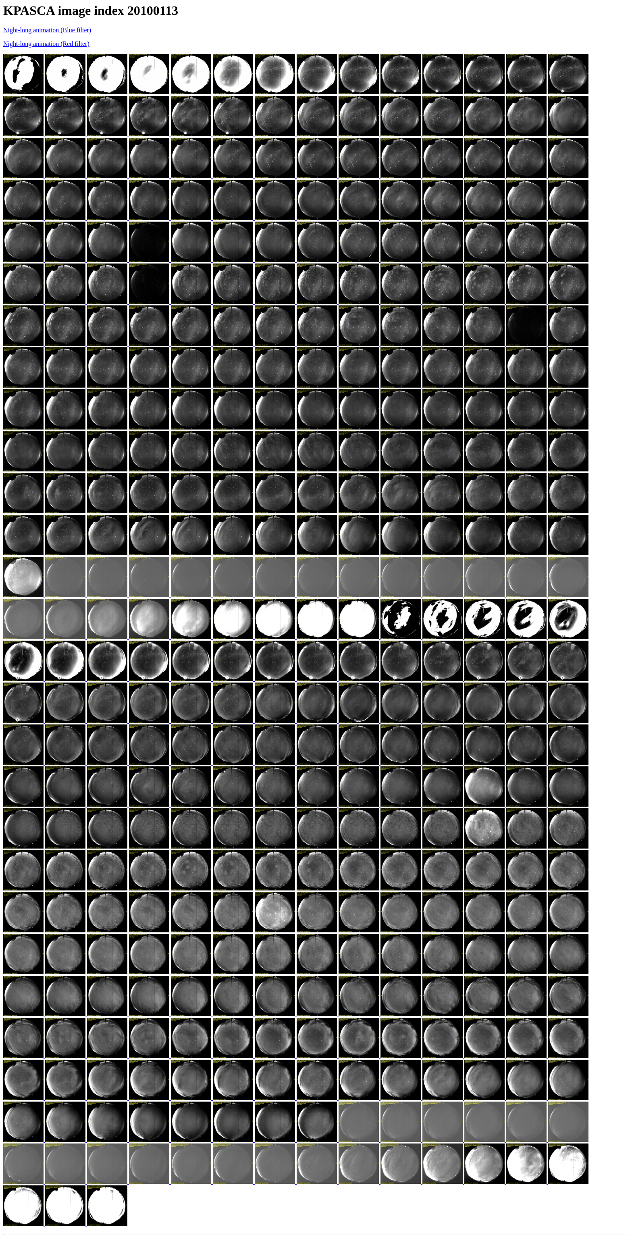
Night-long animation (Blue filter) (47, 30)
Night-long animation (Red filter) (46, 43)
